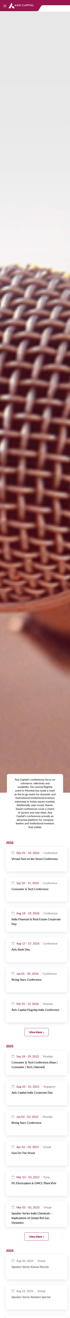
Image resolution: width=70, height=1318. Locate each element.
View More (35, 1032)
